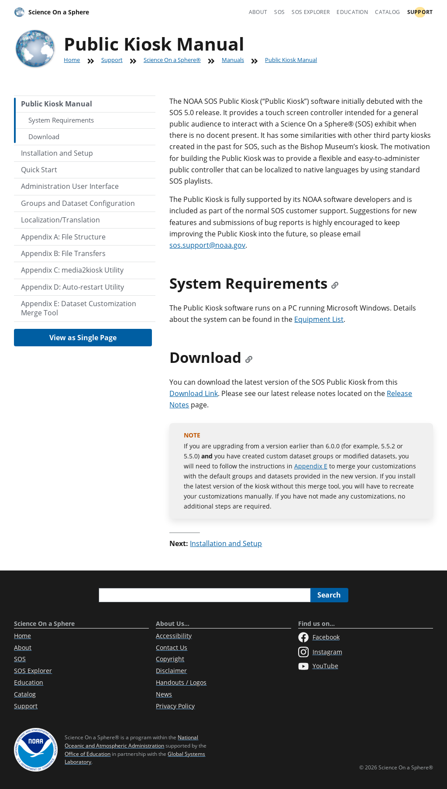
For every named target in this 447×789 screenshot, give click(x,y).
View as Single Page (83, 337)
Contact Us (171, 647)
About (258, 12)
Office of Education (87, 754)
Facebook (319, 637)
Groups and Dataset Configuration (78, 203)
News (164, 694)
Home (72, 60)
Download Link (193, 393)
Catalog (387, 12)
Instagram (320, 652)
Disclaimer (171, 670)
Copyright (170, 659)
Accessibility (174, 636)
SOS (279, 12)
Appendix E (310, 466)
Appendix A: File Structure (63, 237)
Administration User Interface (70, 186)
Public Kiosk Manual (291, 60)
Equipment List (319, 319)
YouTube (318, 666)
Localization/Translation (60, 220)
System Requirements (61, 120)
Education (352, 12)
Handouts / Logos (181, 682)
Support (420, 12)
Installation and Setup (57, 153)
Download (43, 136)
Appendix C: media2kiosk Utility (72, 270)
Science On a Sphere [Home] (51, 12)
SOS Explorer (311, 12)
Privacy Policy (175, 706)
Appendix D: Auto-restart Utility (72, 287)
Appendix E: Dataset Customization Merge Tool (78, 308)
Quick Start (39, 169)
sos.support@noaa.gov (207, 245)
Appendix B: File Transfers (63, 253)
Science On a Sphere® (172, 60)
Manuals (233, 60)
